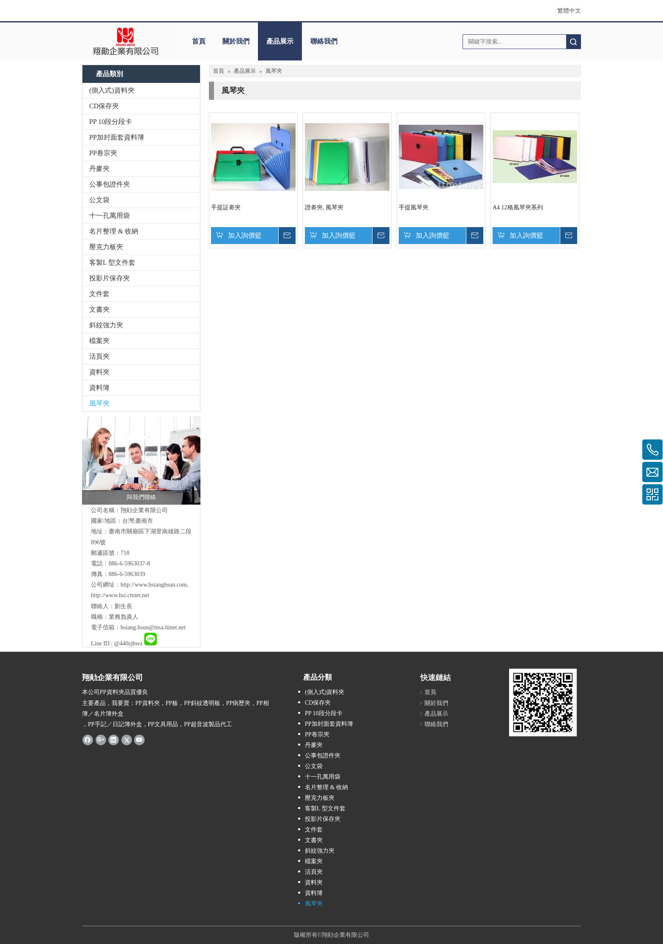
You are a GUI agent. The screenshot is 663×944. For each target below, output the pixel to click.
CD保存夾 (104, 106)
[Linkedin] (113, 739)
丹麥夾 (99, 168)
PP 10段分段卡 (110, 121)
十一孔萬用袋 (109, 215)
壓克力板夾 (106, 246)
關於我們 (235, 41)
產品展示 (279, 41)
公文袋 (99, 199)
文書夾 (99, 309)
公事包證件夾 (109, 184)
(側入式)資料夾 (111, 90)
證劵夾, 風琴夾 (324, 207)
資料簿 (99, 387)
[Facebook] (87, 739)
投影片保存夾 (109, 278)
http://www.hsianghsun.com (154, 585)
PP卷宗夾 (103, 152)
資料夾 (99, 372)
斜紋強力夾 (106, 325)
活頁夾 (99, 356)
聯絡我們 (323, 41)
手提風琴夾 (413, 207)
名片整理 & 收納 (113, 231)
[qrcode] (543, 702)
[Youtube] (139, 739)
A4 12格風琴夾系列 (518, 207)
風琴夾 (99, 403)
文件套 (99, 293)
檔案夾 (99, 340)
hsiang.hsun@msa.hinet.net (153, 627)
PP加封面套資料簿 (116, 137)
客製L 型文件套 (112, 262)
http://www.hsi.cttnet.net (120, 595)
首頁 (198, 41)
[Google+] (101, 739)
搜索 (573, 42)
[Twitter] (126, 739)
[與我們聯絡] (141, 460)
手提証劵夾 (226, 207)
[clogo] (125, 41)
